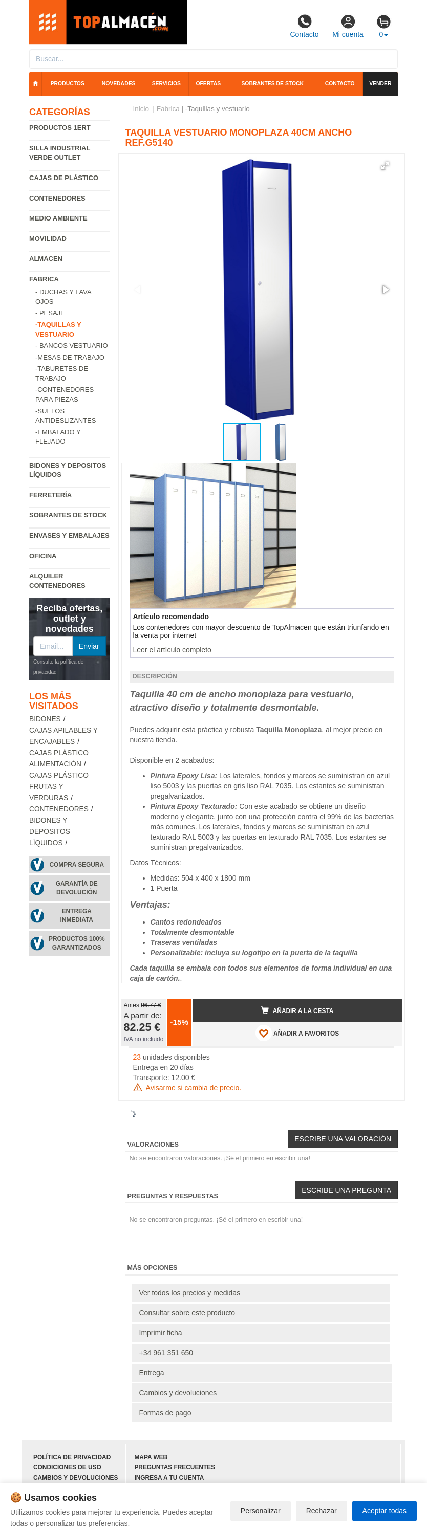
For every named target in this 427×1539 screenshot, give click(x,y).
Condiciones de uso (67, 1467)
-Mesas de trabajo (69, 357)
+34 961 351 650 (166, 1353)
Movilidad (48, 239)
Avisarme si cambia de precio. (187, 1088)
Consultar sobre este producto (187, 1313)
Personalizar (261, 1511)
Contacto (304, 26)
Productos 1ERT (60, 127)
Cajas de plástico (63, 178)
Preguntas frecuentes (174, 1467)
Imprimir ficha (160, 1333)
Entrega (151, 1373)
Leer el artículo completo (172, 650)
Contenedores (57, 198)
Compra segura (76, 864)
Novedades (119, 83)
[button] (385, 166)
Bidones (45, 719)
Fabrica (44, 279)
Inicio (141, 109)
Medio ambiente (58, 218)
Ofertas (208, 83)
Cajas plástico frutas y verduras (59, 787)
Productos (67, 83)
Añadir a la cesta (297, 1010)
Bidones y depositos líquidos (49, 832)
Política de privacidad (72, 1457)
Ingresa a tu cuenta (169, 1477)
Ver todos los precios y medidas (190, 1293)
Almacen (45, 258)
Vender (380, 83)
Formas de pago (165, 1413)
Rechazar (321, 1511)
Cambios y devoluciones (178, 1393)
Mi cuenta (348, 26)
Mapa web (150, 1457)
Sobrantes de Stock (68, 515)
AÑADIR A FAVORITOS (297, 1033)
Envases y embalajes (69, 535)
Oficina (42, 556)
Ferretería (50, 495)
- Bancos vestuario (71, 345)
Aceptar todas (384, 1511)
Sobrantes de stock (272, 83)
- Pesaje (50, 313)
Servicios (166, 83)
